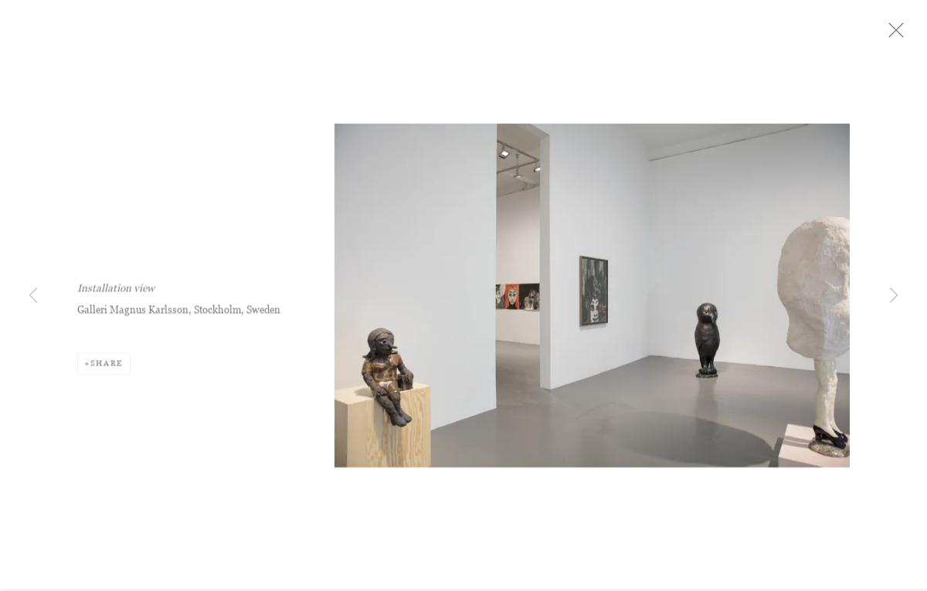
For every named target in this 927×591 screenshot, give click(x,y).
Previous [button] (33, 296)
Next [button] (894, 296)
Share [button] (107, 372)
